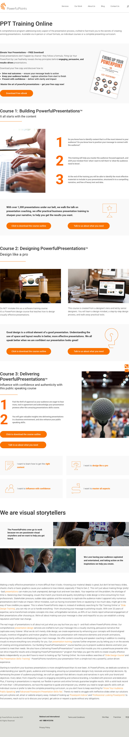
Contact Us (115, 6)
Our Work (78, 6)
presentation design (24, 628)
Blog (103, 6)
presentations (11, 591)
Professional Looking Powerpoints (109, 695)
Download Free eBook (16, 93)
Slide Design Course (114, 655)
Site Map (105, 717)
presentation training (62, 641)
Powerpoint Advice (78, 695)
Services (65, 6)
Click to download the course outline (28, 226)
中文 (127, 717)
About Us (91, 6)
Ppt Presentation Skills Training (15, 658)
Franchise (117, 717)
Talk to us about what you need (89, 226)
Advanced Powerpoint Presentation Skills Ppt (41, 691)
